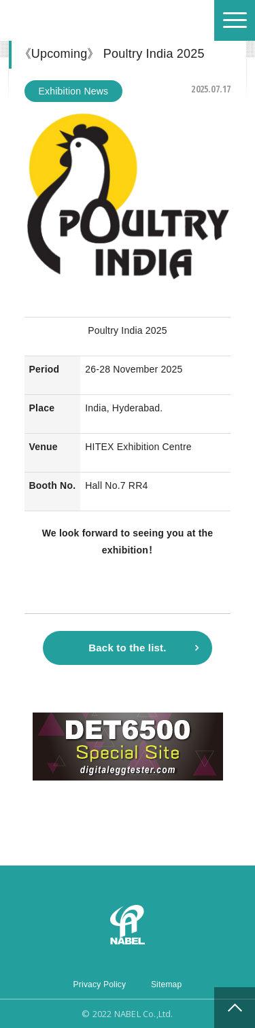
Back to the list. (127, 647)
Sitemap (166, 984)
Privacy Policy (99, 984)
